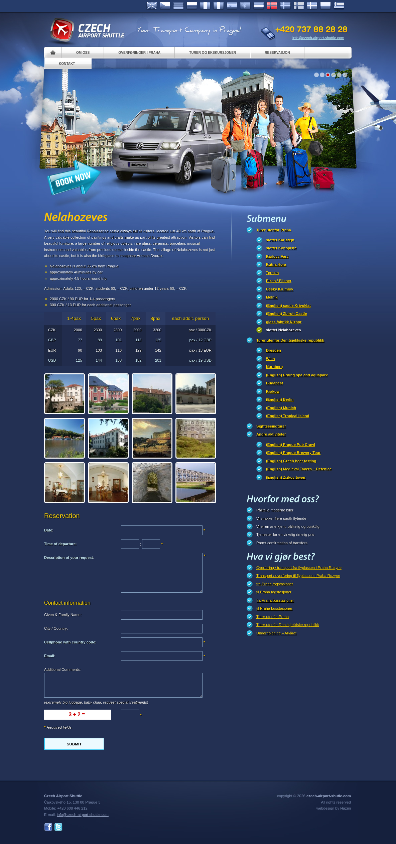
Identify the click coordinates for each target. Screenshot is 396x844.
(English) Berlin (280, 399)
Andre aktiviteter (271, 434)
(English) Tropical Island (287, 416)
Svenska (285, 6)
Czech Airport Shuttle (87, 30)
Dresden (273, 350)
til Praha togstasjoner (273, 592)
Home (52, 52)
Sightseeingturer (271, 426)
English (151, 6)
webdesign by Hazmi (333, 808)
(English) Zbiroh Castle (286, 314)
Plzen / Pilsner (278, 281)
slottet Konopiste (281, 248)
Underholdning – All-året (276, 633)
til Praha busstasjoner (274, 608)
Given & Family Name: (63, 615)
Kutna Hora (276, 264)
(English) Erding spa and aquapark (297, 375)
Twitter (58, 827)
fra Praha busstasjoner (275, 600)
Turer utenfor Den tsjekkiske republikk (290, 340)
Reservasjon (277, 52)
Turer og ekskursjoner (212, 52)
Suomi (298, 6)
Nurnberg (274, 367)
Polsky (325, 6)
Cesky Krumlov (279, 289)
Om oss (83, 52)
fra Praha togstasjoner (274, 584)
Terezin (272, 273)
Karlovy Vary (277, 256)
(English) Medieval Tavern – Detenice (299, 469)
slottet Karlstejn (280, 240)
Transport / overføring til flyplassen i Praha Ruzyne (298, 576)
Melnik (272, 297)
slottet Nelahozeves (283, 330)
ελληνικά (339, 6)
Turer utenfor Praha (273, 230)
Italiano (218, 6)
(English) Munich (281, 408)
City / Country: (56, 628)
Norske (272, 6)
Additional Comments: (62, 670)
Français (205, 6)
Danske (312, 6)
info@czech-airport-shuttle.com (318, 38)
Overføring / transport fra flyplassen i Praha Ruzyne (299, 568)
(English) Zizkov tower (286, 477)
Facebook (48, 827)
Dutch (258, 6)
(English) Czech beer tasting (291, 461)
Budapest (274, 383)
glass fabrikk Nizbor (283, 322)
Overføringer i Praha (139, 52)
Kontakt (67, 64)
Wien (270, 359)
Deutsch (178, 6)
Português (245, 6)
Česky (165, 6)
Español (232, 6)
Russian (191, 6)
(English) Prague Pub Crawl (290, 445)
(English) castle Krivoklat (288, 306)
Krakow (272, 391)
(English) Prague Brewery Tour (293, 453)
